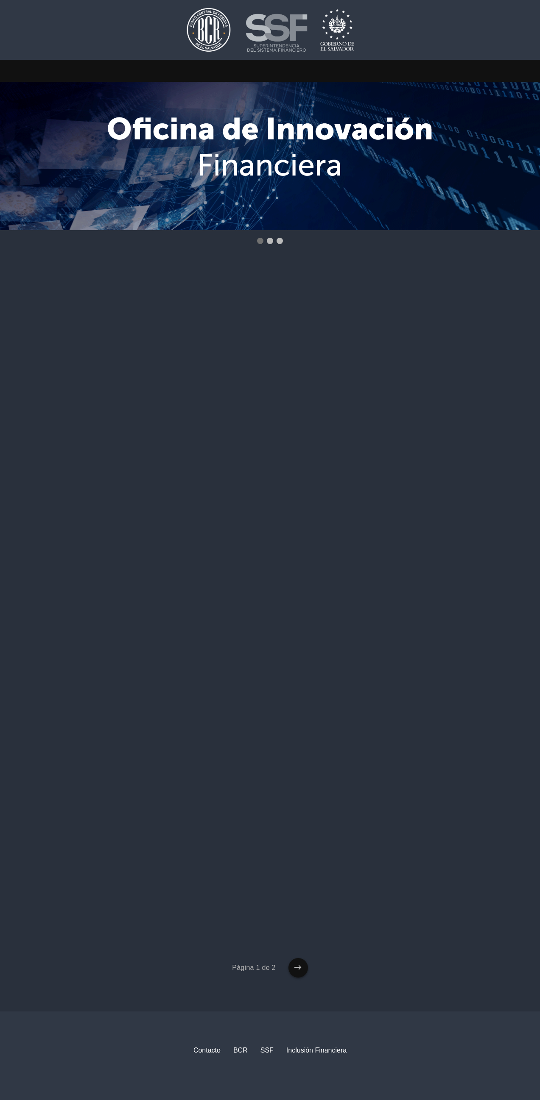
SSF (267, 1050)
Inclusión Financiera (316, 1050)
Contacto (207, 1050)
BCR (240, 1050)
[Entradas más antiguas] (298, 968)
